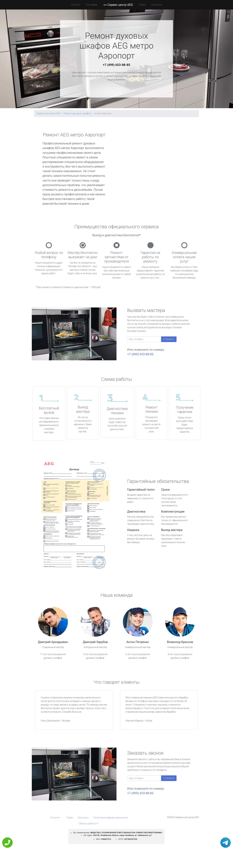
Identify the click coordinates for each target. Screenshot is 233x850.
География (91, 4)
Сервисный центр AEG (48, 113)
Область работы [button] (87, 823)
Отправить (169, 339)
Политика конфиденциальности (110, 817)
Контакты (157, 4)
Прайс (142, 4)
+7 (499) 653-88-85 (116, 65)
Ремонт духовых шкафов (77, 113)
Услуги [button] (74, 4)
